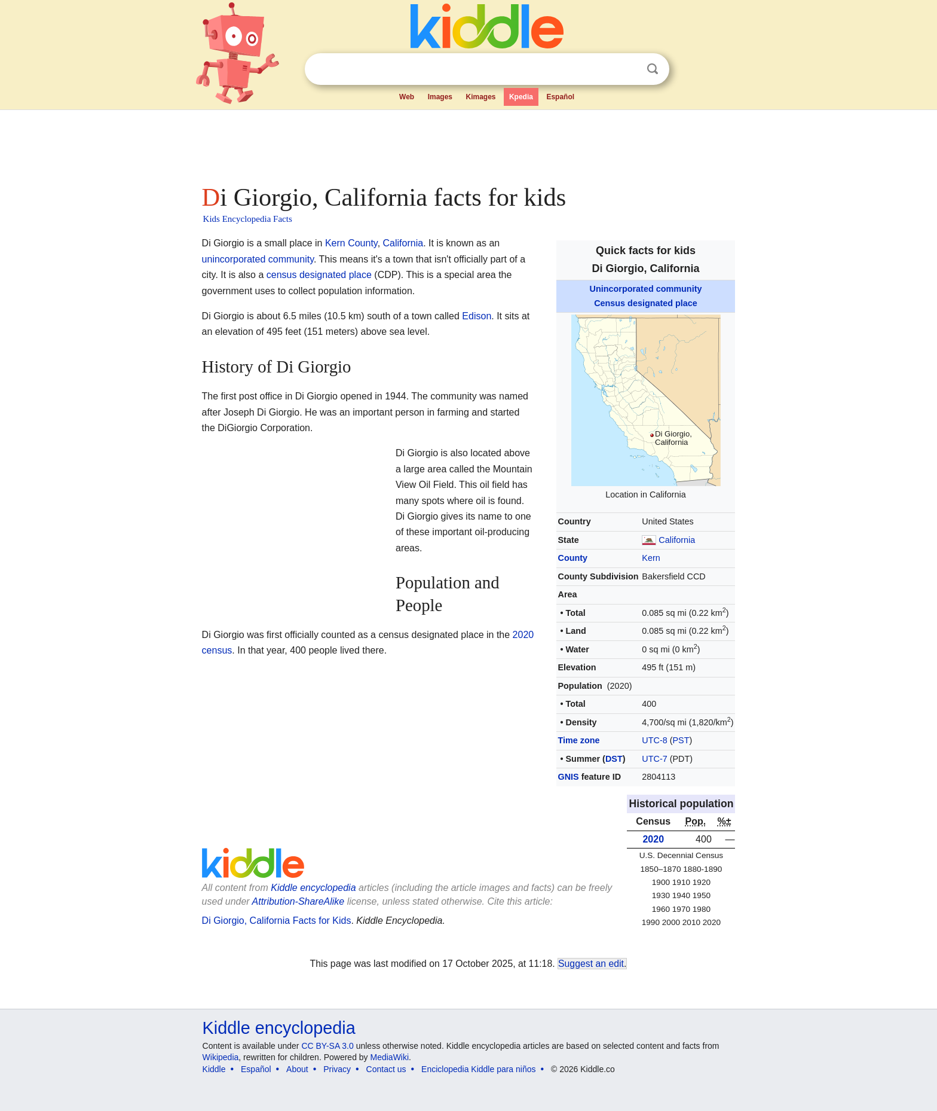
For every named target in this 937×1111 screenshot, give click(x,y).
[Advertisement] (468, 143)
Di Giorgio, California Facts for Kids (276, 920)
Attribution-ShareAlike (298, 901)
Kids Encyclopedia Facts (247, 219)
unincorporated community (258, 259)
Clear (628, 69)
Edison (476, 316)
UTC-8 (654, 740)
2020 (653, 839)
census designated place (319, 275)
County (572, 558)
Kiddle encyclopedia (313, 888)
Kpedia (521, 97)
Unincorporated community (646, 289)
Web (406, 97)
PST (681, 740)
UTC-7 (654, 759)
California (677, 540)
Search (652, 69)
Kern (651, 558)
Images (440, 97)
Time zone (578, 740)
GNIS (568, 777)
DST (614, 759)
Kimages (480, 97)
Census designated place (645, 303)
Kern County (351, 243)
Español (560, 97)
